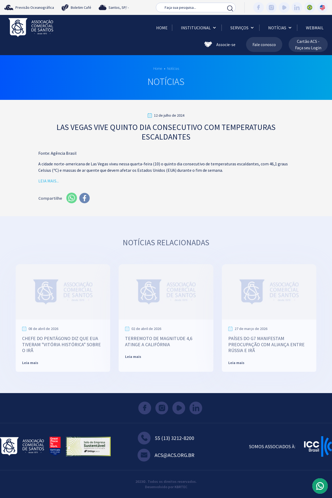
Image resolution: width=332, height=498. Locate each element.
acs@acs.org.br (166, 455)
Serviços (242, 27)
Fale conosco (264, 44)
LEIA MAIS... (48, 180)
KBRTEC (181, 486)
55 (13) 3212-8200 (166, 438)
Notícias (280, 27)
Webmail (314, 27)
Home (162, 27)
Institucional (199, 27)
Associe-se (219, 44)
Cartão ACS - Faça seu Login (308, 44)
